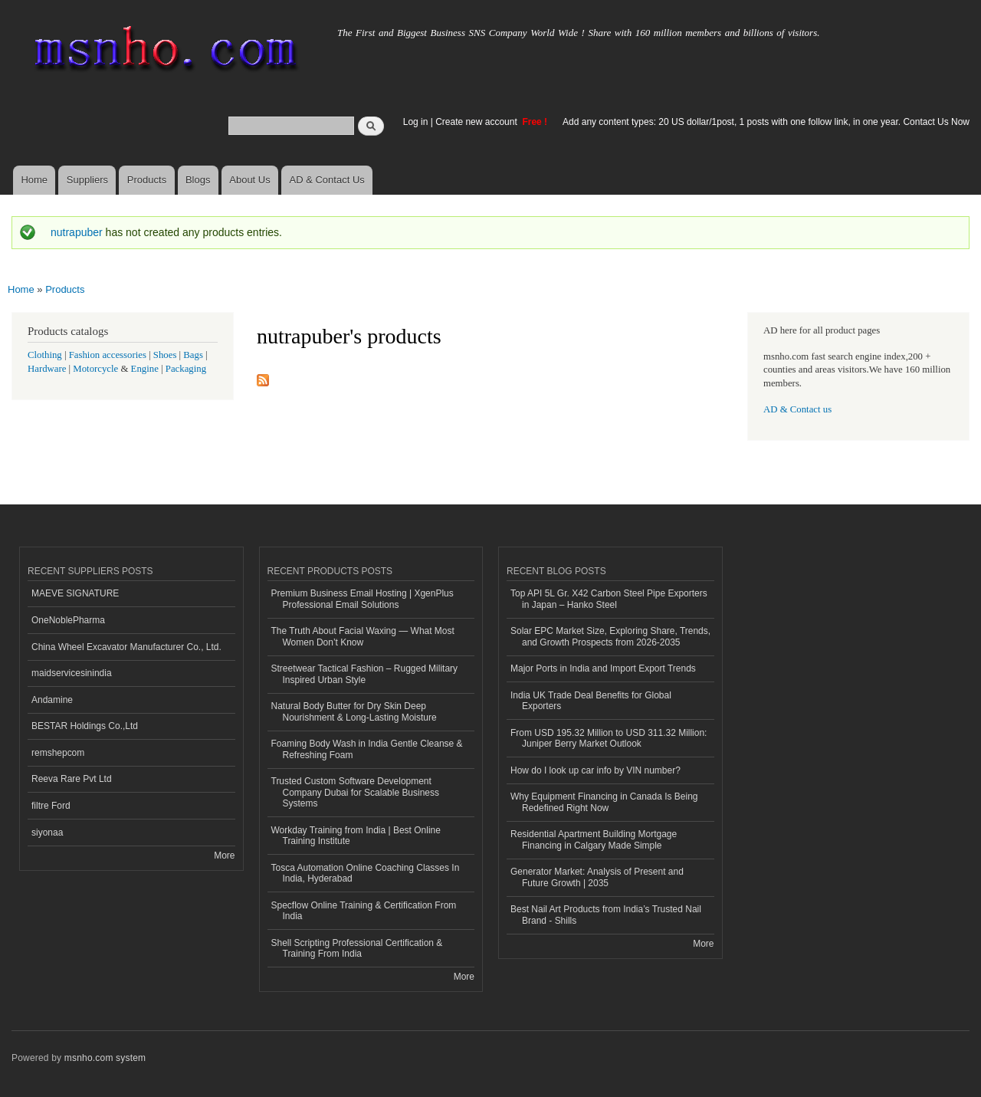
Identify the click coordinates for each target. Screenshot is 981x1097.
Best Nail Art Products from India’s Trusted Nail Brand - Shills (605, 914)
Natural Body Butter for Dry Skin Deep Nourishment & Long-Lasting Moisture (354, 711)
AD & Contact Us (327, 180)
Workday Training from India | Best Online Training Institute (356, 835)
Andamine (52, 700)
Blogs (198, 180)
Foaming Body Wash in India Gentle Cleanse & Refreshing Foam (367, 749)
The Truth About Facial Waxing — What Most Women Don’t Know (362, 636)
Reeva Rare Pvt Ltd (71, 778)
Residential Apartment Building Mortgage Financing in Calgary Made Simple (593, 839)
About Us (249, 180)
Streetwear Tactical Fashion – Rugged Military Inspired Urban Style (364, 674)
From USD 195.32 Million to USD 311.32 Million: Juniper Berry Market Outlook (608, 738)
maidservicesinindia (71, 673)
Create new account (477, 122)
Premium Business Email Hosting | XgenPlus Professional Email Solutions (362, 598)
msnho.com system (105, 1058)
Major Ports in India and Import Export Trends (603, 668)
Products (146, 180)
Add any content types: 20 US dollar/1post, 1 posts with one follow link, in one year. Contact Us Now (766, 122)
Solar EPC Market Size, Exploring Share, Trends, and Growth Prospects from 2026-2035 (610, 636)
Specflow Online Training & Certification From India (364, 910)
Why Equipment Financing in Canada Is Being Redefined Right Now (604, 802)
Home (34, 180)
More (224, 855)
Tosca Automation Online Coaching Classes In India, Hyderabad (365, 873)
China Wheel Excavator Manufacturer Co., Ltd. (126, 647)
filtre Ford (51, 805)
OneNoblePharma (68, 620)
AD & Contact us (797, 409)
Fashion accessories (107, 355)
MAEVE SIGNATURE (75, 593)
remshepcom (57, 752)
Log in (415, 122)
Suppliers (87, 180)
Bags (193, 355)
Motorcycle (95, 368)
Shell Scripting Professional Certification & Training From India (357, 948)
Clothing (45, 355)
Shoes (165, 355)
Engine (145, 368)
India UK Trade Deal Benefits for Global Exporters (590, 700)
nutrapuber (77, 232)
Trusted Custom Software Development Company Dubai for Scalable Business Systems (355, 792)
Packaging (186, 368)
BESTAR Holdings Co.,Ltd (84, 726)
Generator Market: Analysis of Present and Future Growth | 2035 (597, 877)
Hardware (47, 368)
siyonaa (47, 832)
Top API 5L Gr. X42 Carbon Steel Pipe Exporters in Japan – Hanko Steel (608, 598)
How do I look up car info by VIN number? (595, 770)
